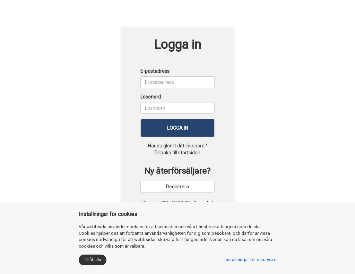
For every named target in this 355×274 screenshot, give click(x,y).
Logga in (177, 128)
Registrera (177, 186)
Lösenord (150, 97)
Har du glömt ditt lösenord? (177, 145)
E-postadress (155, 71)
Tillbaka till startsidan (177, 152)
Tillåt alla (92, 259)
